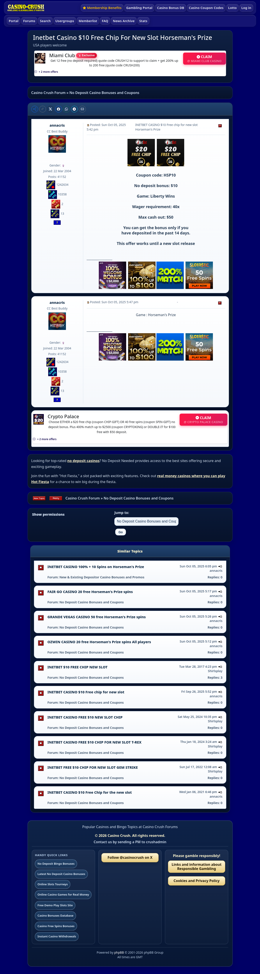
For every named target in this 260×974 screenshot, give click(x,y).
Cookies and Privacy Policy (196, 880)
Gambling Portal (139, 7)
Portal (13, 21)
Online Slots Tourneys (52, 884)
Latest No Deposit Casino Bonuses (61, 874)
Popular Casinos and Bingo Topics (110, 826)
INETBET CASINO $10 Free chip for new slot (86, 692)
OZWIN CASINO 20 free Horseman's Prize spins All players (99, 641)
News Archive (123, 21)
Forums (29, 21)
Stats (143, 21)
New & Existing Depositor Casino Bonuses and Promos (101, 577)
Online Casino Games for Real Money (63, 894)
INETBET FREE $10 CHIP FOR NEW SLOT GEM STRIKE (93, 767)
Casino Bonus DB (170, 7)
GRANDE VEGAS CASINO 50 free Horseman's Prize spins (97, 617)
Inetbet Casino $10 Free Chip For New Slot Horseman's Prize (122, 37)
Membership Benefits (102, 7)
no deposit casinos (83, 460)
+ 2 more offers (46, 72)
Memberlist (88, 21)
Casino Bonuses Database (55, 915)
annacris (57, 125)
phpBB (119, 952)
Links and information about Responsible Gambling (197, 866)
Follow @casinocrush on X (130, 857)
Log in (246, 7)
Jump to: (121, 512)
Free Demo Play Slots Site (55, 905)
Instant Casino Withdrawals (56, 936)
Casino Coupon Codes (206, 7)
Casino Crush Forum (48, 92)
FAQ (105, 21)
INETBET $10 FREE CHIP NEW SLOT (78, 667)
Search (45, 21)
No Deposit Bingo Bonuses (55, 864)
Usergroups (64, 21)
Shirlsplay (215, 671)
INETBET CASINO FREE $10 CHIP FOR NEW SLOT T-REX (94, 742)
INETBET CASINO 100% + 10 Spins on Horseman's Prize (96, 566)
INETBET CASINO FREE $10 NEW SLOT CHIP (85, 717)
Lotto (232, 7)
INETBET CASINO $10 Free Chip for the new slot (90, 792)
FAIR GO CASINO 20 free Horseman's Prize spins (90, 591)
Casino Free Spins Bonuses (55, 926)
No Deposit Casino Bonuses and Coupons (104, 92)
